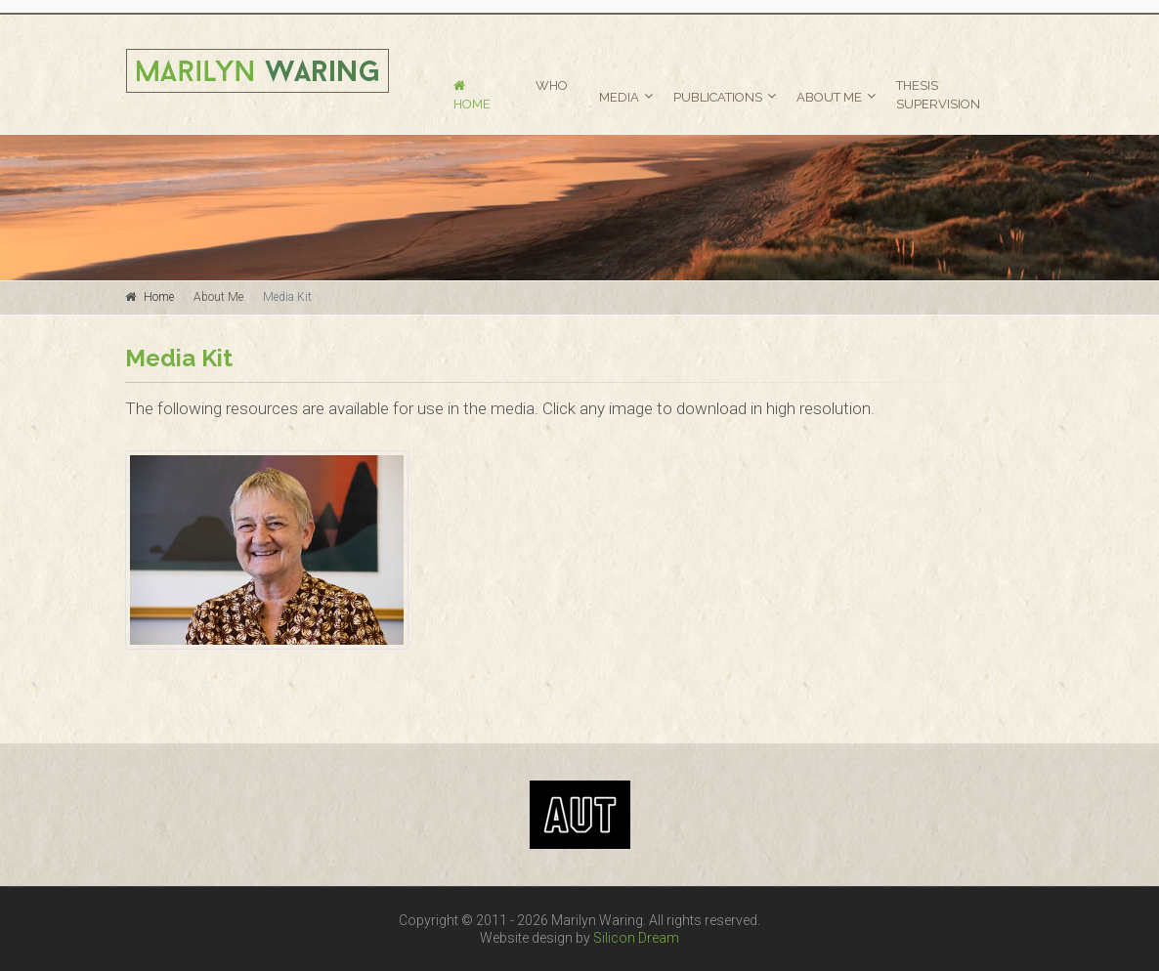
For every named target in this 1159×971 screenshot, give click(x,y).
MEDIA (619, 97)
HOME (472, 95)
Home (159, 297)
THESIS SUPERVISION (938, 94)
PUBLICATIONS (717, 97)
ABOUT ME (829, 97)
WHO (552, 85)
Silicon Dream (636, 938)
